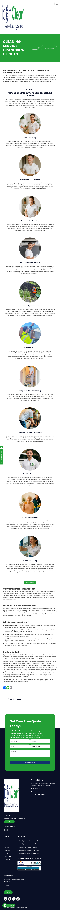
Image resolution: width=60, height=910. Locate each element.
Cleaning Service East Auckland (28, 844)
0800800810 (36, 789)
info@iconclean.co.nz (38, 792)
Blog (6, 853)
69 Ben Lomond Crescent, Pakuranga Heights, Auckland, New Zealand (43, 785)
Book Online (9, 822)
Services (7, 847)
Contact (7, 850)
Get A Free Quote (1, 457)
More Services (30, 582)
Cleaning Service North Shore (28, 847)
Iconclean (11, 907)
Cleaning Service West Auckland (29, 853)
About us (7, 844)
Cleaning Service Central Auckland (29, 841)
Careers (7, 859)
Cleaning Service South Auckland (29, 850)
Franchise (8, 856)
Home (35, 48)
